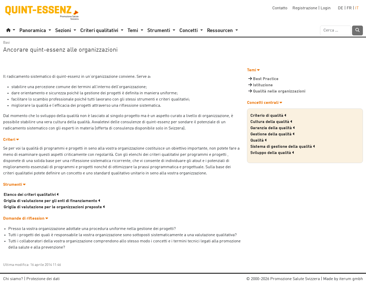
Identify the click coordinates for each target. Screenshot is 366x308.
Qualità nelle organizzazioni (279, 91)
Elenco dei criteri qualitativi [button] (31, 195)
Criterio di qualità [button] (268, 116)
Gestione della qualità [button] (272, 134)
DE (340, 8)
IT (357, 8)
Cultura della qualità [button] (271, 122)
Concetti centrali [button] (264, 103)
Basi (6, 42)
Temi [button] (253, 70)
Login (326, 8)
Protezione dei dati (43, 279)
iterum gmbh (351, 279)
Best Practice (266, 79)
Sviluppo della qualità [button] (272, 153)
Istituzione (263, 85)
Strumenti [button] (14, 185)
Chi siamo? (13, 279)
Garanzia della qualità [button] (272, 128)
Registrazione (304, 8)
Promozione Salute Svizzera (295, 279)
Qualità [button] (258, 140)
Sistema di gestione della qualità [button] (282, 147)
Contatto (279, 8)
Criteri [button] (11, 140)
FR (349, 8)
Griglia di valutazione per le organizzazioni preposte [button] (54, 207)
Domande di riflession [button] (25, 219)
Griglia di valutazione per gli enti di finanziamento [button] (52, 201)
